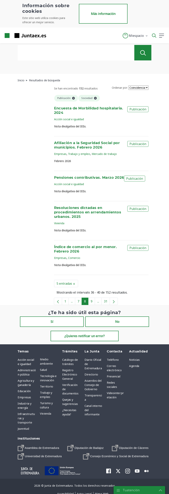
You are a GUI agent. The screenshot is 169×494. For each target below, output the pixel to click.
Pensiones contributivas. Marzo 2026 (89, 178)
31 (107, 302)
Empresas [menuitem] (24, 397)
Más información (103, 14)
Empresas (60, 154)
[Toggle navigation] (51, 35)
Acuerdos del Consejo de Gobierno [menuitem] (93, 385)
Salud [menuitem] (43, 370)
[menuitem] (38, 448)
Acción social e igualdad (69, 119)
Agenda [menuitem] (134, 366)
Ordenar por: (120, 87)
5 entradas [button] (67, 284)
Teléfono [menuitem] (113, 360)
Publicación (137, 109)
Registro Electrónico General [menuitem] (69, 374)
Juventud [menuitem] (23, 428)
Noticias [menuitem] (134, 360)
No (117, 322)
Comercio (74, 258)
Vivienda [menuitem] (45, 413)
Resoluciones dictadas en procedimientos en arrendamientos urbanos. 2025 (87, 212)
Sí (52, 322)
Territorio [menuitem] (46, 386)
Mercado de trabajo (104, 154)
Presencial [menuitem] (113, 376)
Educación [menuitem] (24, 391)
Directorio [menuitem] (91, 374)
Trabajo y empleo (79, 154)
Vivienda (59, 223)
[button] (135, 35)
